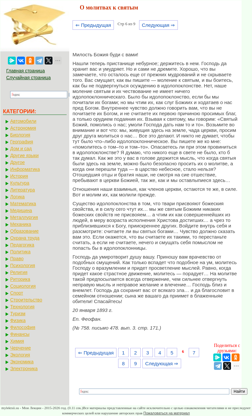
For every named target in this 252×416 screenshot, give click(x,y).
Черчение (20, 348)
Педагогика (22, 244)
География (21, 141)
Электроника (24, 368)
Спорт (16, 293)
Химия (17, 341)
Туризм (17, 313)
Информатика (25, 169)
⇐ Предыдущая (93, 25)
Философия (22, 327)
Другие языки (24, 155)
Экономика (21, 361)
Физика (18, 320)
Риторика (20, 279)
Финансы (20, 334)
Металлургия (24, 217)
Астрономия (23, 128)
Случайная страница (28, 77)
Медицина (21, 210)
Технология (22, 306)
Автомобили (23, 121)
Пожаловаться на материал (166, 413)
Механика (20, 224)
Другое (17, 162)
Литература (22, 189)
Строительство (26, 299)
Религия (19, 272)
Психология (22, 265)
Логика (17, 196)
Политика (20, 251)
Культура (19, 183)
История (19, 176)
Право (17, 258)
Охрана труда (24, 238)
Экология (20, 354)
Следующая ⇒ (158, 25)
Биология (20, 134)
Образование (24, 231)
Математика (23, 203)
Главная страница (25, 70)
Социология (23, 286)
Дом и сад (21, 148)
